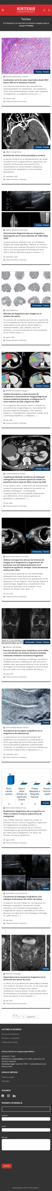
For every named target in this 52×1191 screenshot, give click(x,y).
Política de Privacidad (10, 1042)
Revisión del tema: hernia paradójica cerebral (24, 155)
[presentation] (19, 1157)
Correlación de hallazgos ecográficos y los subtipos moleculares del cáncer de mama (22, 897)
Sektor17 (36, 1188)
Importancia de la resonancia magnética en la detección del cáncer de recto (24, 978)
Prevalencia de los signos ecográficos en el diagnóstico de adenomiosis (22, 732)
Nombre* (26, 1117)
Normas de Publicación (10, 1034)
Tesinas (39, 72)
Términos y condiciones (11, 1038)
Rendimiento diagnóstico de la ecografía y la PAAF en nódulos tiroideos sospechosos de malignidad (24, 813)
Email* (26, 1128)
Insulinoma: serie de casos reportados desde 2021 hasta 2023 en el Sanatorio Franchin (25, 81)
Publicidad (5, 1081)
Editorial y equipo (8, 1077)
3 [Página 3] (23, 1017)
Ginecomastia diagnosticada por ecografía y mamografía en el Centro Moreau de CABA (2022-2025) (25, 236)
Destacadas (37, 305)
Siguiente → (32, 1017)
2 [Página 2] (19, 1017)
